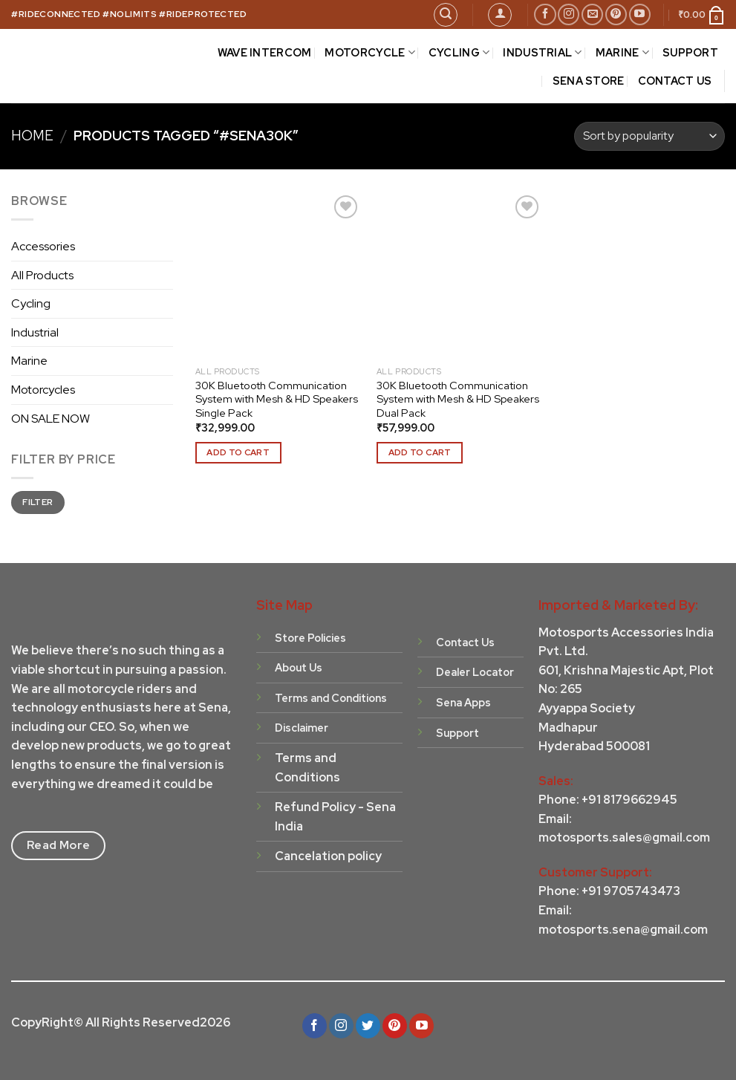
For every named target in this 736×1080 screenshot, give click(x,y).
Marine (29, 360)
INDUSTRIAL (542, 52)
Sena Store (589, 81)
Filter (37, 502)
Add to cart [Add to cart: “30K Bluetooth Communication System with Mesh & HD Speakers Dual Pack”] (420, 452)
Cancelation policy (328, 856)
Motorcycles (43, 389)
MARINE (622, 52)
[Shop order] (649, 136)
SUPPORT (690, 52)
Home (32, 135)
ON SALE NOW (50, 418)
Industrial (35, 332)
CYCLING (459, 52)
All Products (42, 275)
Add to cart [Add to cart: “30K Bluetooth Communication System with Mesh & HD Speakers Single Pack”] (238, 452)
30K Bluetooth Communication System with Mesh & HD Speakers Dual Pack (458, 399)
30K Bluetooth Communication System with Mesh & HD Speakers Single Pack (276, 399)
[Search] (445, 15)
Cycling (31, 303)
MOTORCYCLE (369, 52)
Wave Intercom (265, 52)
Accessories (43, 246)
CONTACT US (675, 81)
